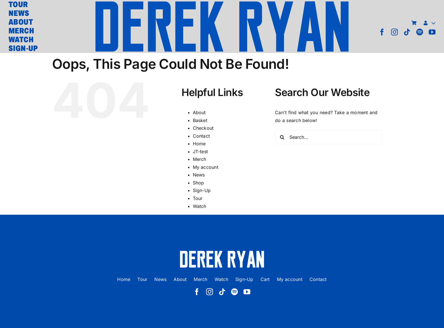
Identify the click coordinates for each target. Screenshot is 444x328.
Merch (199, 159)
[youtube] (432, 32)
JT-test (200, 151)
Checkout (203, 128)
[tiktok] (407, 32)
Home (199, 143)
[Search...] (329, 137)
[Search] (282, 137)
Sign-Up (202, 190)
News (199, 175)
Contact (201, 136)
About (199, 112)
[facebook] (382, 32)
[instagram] (394, 32)
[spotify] (419, 32)
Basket (200, 120)
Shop (198, 183)
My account (205, 167)
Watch (199, 206)
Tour (198, 198)
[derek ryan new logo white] (222, 252)
